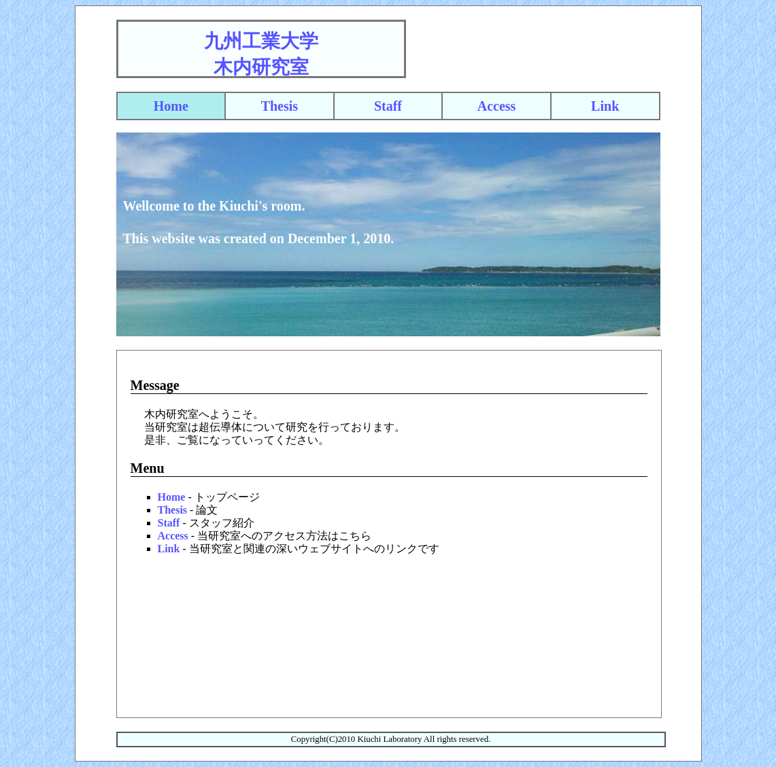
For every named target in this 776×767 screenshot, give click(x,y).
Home (171, 106)
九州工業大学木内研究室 (261, 54)
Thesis (279, 106)
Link (605, 106)
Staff (388, 106)
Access (496, 106)
